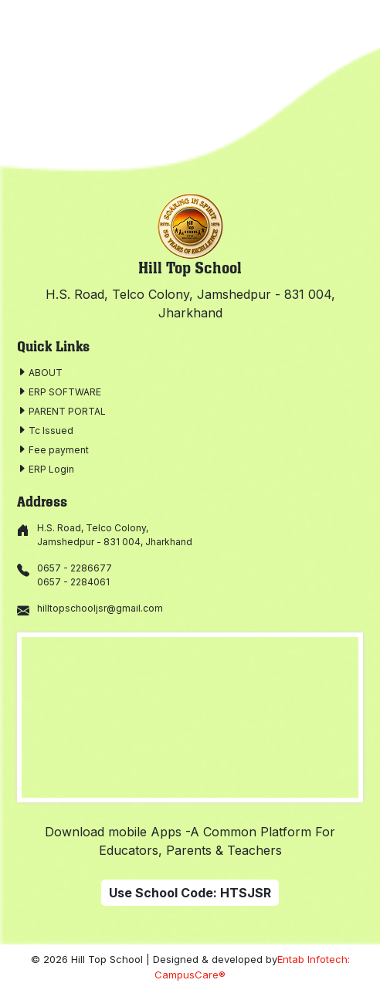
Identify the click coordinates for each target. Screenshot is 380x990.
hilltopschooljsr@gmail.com (100, 608)
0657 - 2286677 (74, 568)
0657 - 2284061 (73, 582)
